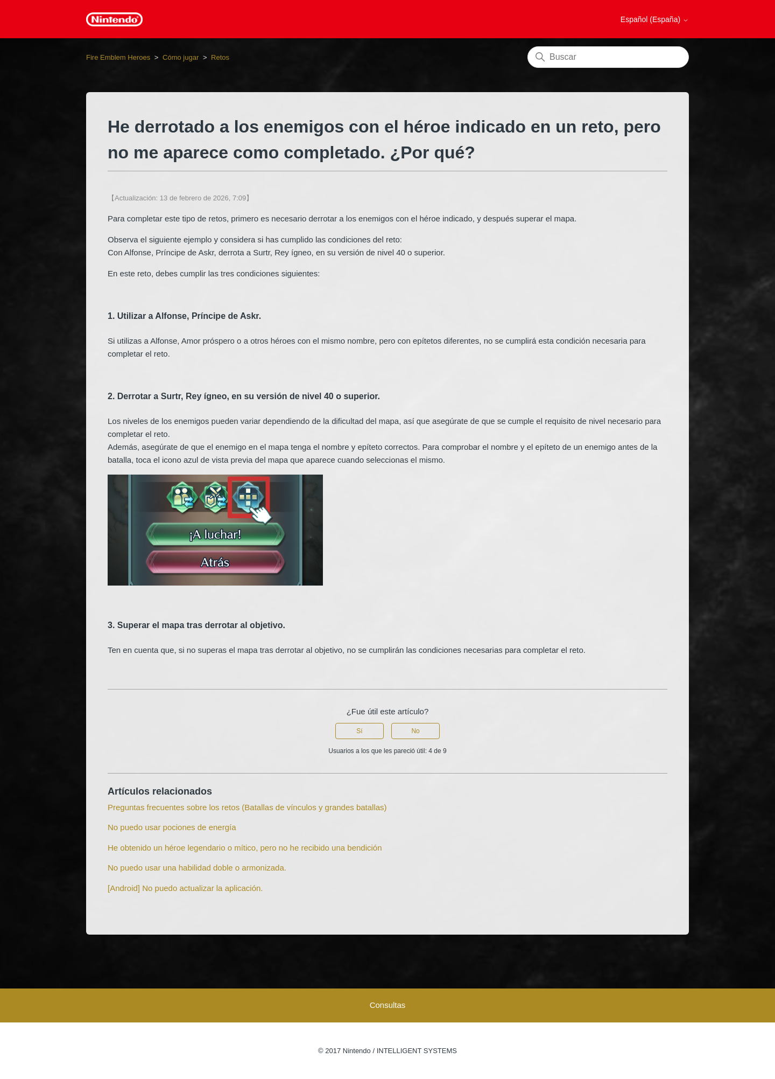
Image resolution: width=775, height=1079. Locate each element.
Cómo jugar (181, 57)
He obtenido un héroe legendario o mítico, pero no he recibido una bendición (245, 847)
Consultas (388, 1005)
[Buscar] (608, 57)
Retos (220, 57)
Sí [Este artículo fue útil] (359, 731)
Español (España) (655, 19)
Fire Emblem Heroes (118, 57)
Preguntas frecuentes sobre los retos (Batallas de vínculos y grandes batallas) (247, 807)
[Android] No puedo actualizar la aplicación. (185, 888)
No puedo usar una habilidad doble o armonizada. (197, 867)
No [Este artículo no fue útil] (415, 731)
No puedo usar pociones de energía (172, 827)
